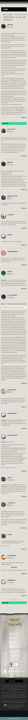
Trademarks (22, 706)
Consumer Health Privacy (14, 707)
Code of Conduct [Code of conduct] (14, 706)
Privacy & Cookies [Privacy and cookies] (6, 706)
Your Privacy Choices (11, 705)
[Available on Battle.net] (14, 655)
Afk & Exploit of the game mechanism (17, 304)
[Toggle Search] (25, 9)
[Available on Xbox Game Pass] (14, 651)
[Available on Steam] (14, 646)
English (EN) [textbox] (12, 681)
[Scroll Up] (10, 718)
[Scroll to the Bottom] (20, 718)
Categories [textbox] (6, 9)
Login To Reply (5, 124)
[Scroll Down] (18, 718)
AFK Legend (14, 567)
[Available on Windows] (14, 642)
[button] (12, 9)
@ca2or (3, 304)
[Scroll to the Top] (8, 718)
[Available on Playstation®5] (14, 638)
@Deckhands (4, 486)
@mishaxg (3, 280)
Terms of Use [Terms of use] (19, 705)
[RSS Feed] (2, 14)
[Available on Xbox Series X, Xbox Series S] (14, 633)
